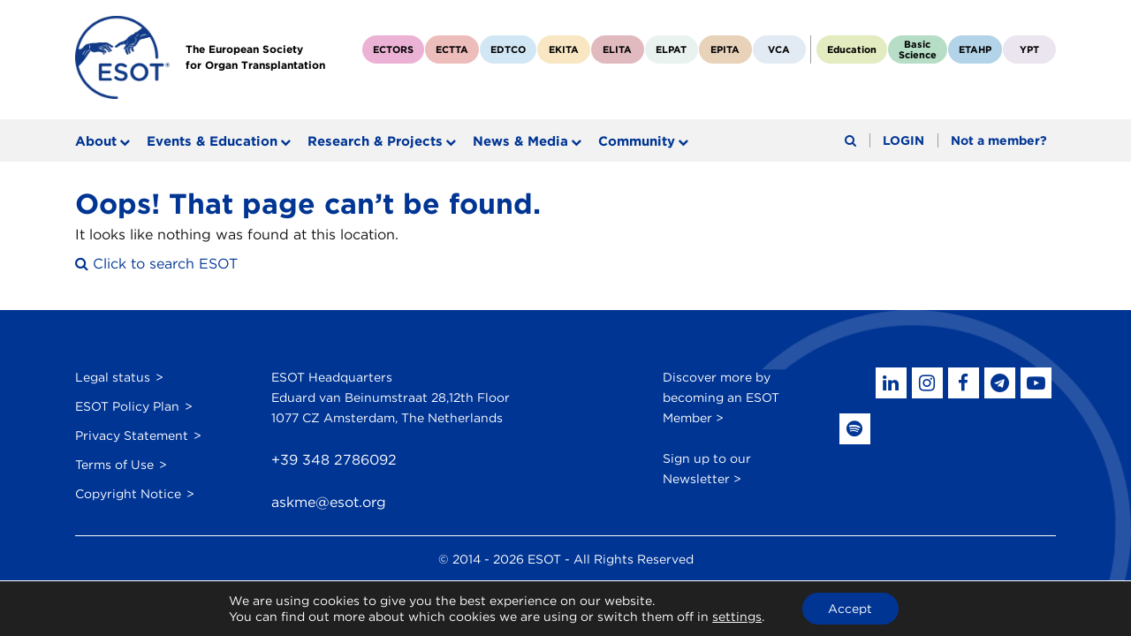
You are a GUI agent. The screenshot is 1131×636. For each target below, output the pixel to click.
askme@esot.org (328, 503)
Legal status (112, 376)
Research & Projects (375, 141)
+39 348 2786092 (334, 459)
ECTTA (452, 49)
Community (636, 141)
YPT (1029, 49)
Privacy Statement (131, 435)
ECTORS (393, 49)
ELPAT (671, 49)
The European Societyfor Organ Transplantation (255, 57)
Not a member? (999, 141)
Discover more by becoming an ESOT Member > (721, 396)
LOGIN (903, 141)
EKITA (564, 49)
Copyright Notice (128, 493)
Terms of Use (114, 464)
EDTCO (508, 49)
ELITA (617, 49)
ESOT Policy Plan (127, 405)
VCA (779, 49)
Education (852, 49)
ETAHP (975, 49)
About (96, 141)
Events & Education (212, 141)
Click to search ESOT (156, 263)
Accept (850, 609)
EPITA (725, 49)
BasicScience (918, 49)
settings (737, 617)
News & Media (520, 141)
